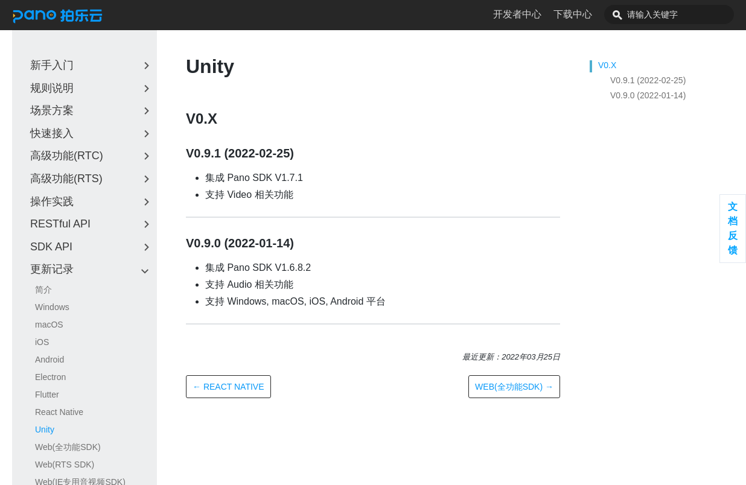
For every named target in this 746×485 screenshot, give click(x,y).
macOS (49, 324)
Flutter (47, 394)
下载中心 (600, 14)
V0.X (607, 65)
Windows (52, 307)
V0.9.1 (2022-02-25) (648, 80)
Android (49, 359)
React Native (59, 412)
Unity (44, 429)
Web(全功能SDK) (68, 447)
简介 (43, 289)
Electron (50, 377)
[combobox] (682, 14)
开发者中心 (544, 14)
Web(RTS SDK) (64, 464)
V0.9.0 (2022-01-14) (648, 95)
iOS (42, 342)
